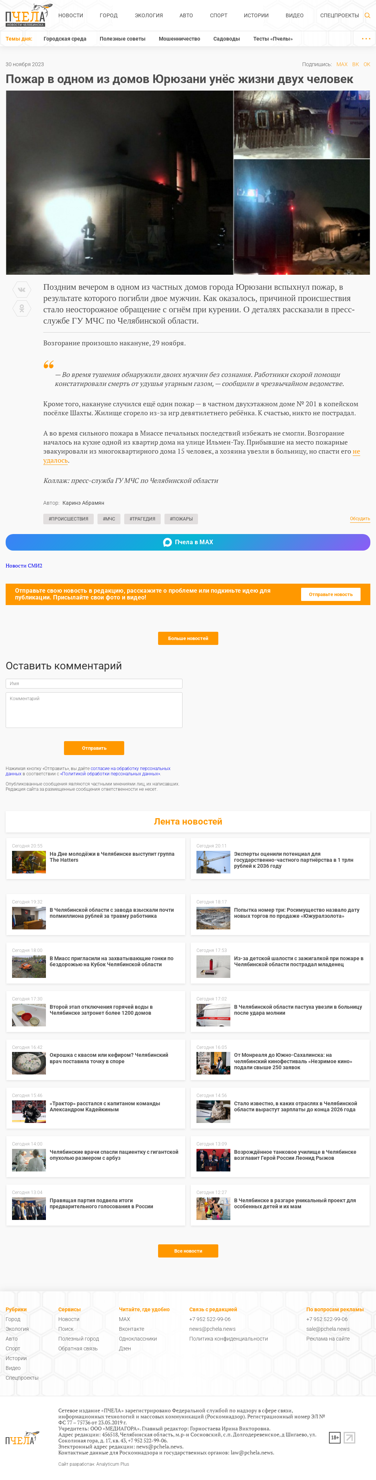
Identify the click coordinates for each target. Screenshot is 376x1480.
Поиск (65, 1329)
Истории (256, 15)
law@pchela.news (252, 1452)
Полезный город (78, 1339)
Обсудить (360, 518)
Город (109, 15)
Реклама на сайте (328, 1339)
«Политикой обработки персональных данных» (110, 773)
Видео (295, 15)
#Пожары (181, 519)
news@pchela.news (212, 1329)
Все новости (188, 1251)
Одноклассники (138, 1339)
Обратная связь (78, 1348)
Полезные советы (123, 39)
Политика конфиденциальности (228, 1339)
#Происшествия (68, 519)
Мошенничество (179, 39)
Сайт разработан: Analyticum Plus (93, 1464)
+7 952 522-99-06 (210, 1319)
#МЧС (109, 519)
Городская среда (65, 39)
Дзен (125, 1348)
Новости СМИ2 (24, 565)
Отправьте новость (331, 594)
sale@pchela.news (328, 1329)
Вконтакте (131, 1329)
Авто (186, 15)
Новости (70, 15)
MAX (342, 64)
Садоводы (226, 39)
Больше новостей (188, 638)
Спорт (218, 15)
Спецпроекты (339, 15)
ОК (367, 64)
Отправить (94, 748)
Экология (149, 15)
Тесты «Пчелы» (273, 39)
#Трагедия (142, 519)
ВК (355, 64)
